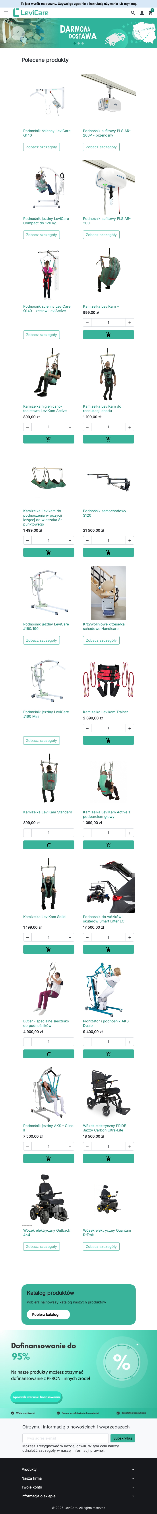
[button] (133, 13)
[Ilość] (108, 322)
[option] (78, 33)
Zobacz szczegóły (41, 147)
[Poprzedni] (18, 33)
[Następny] (139, 33)
